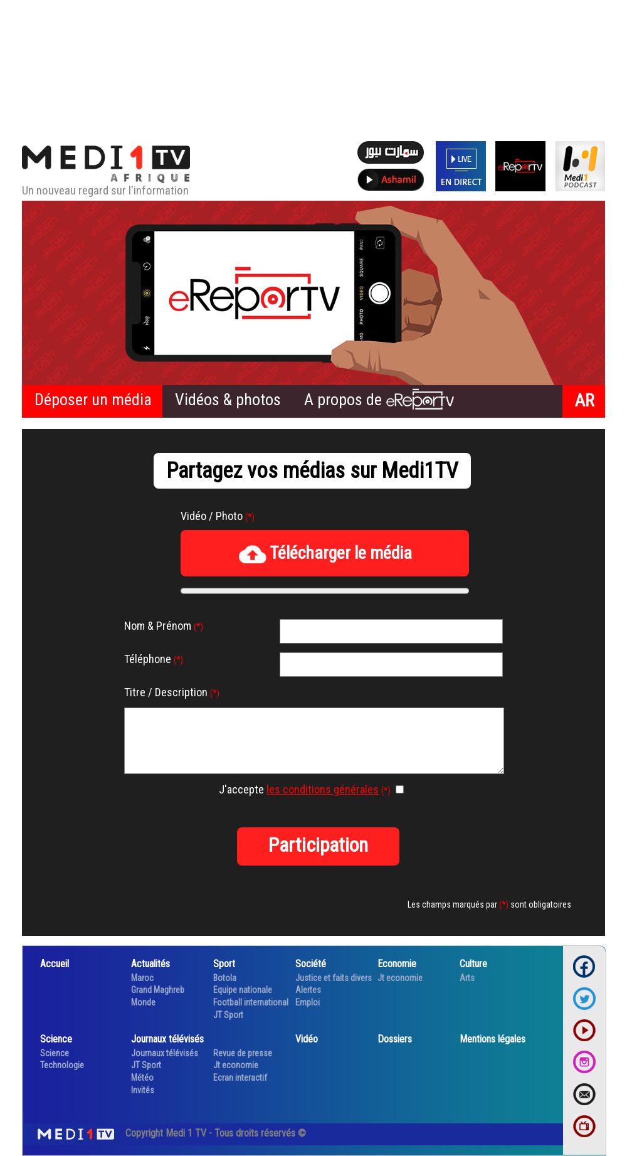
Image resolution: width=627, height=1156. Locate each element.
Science (56, 1039)
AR (584, 400)
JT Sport (228, 1015)
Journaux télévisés (167, 1039)
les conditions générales (322, 789)
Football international (250, 1002)
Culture (473, 964)
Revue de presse (242, 1053)
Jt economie (400, 978)
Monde (143, 1002)
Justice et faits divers (333, 978)
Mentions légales (492, 1039)
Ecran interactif (240, 1078)
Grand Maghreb (157, 990)
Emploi (307, 1002)
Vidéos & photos (228, 399)
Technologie (62, 1065)
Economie (396, 964)
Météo (142, 1078)
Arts (467, 978)
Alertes (308, 990)
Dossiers (394, 1039)
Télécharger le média (325, 553)
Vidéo (306, 1039)
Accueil (54, 964)
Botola (224, 978)
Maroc (142, 978)
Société (310, 964)
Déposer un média (93, 399)
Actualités (150, 964)
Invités (142, 1090)
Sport (224, 964)
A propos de (379, 399)
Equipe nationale (242, 990)
